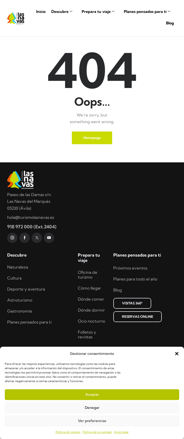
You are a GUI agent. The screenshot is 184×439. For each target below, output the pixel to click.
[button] (176, 353)
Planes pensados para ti (149, 11)
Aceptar (92, 394)
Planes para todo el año (135, 315)
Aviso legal (121, 432)
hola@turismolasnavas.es (30, 254)
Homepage (92, 174)
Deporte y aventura (26, 325)
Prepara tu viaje (100, 11)
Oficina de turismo (87, 311)
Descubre (63, 11)
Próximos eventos (130, 304)
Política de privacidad (97, 432)
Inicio (41, 11)
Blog (170, 23)
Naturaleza (17, 303)
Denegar (92, 407)
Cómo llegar (89, 324)
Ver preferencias (92, 420)
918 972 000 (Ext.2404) (31, 263)
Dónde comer (91, 335)
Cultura (14, 314)
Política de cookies (68, 432)
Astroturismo (19, 336)
